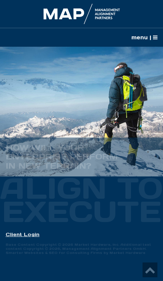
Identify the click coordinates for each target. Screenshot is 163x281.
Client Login (22, 234)
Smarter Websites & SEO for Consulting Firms (54, 253)
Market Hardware (127, 253)
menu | (144, 37)
